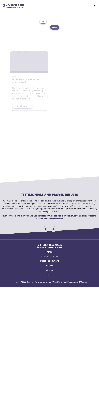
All (43, 23)
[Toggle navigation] (94, 6)
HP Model (49, 251)
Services (49, 270)
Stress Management (49, 260)
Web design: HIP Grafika (77, 282)
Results (49, 265)
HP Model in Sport (49, 256)
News (54, 34)
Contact (49, 274)
